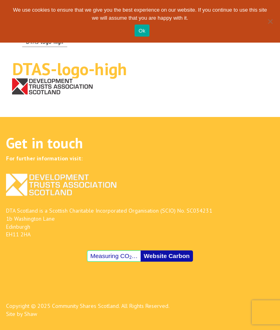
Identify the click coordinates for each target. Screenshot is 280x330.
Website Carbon (167, 255)
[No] (270, 21)
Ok (142, 31)
